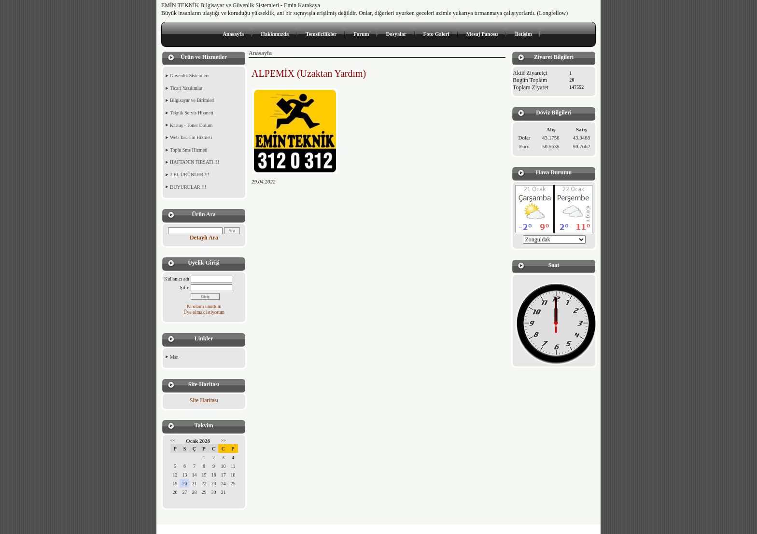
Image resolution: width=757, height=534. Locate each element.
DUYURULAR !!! (188, 187)
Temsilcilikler (321, 34)
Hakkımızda (275, 34)
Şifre (184, 287)
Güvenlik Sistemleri (189, 75)
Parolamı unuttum (204, 306)
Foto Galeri (436, 34)
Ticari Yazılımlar (186, 88)
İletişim (523, 34)
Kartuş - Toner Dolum (191, 125)
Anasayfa (233, 34)
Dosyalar (396, 34)
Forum (361, 34)
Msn (174, 357)
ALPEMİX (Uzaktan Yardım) (309, 73)
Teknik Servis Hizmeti (191, 112)
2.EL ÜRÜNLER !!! (190, 174)
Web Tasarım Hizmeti (191, 137)
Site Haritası (204, 400)
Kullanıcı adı (176, 278)
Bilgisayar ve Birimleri (192, 100)
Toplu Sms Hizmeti (189, 150)
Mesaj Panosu (482, 34)
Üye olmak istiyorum (203, 312)
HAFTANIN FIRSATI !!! (194, 162)
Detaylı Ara (204, 237)
